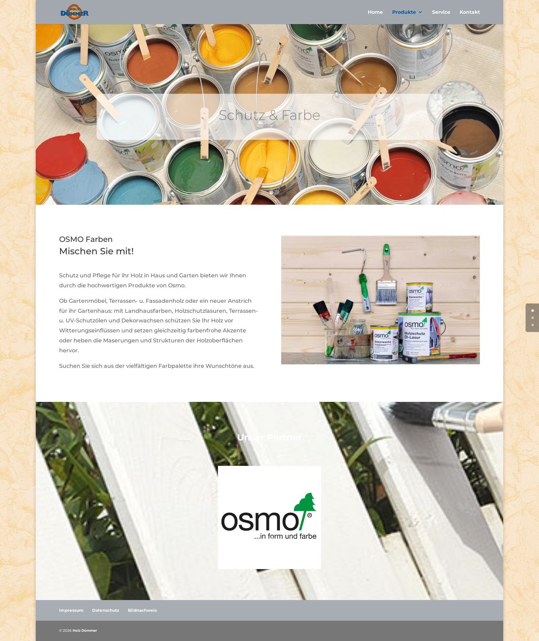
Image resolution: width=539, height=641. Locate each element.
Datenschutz (105, 610)
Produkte (404, 12)
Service (441, 12)
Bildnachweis (142, 610)
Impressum (71, 610)
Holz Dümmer (85, 630)
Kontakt (470, 12)
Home (375, 12)
